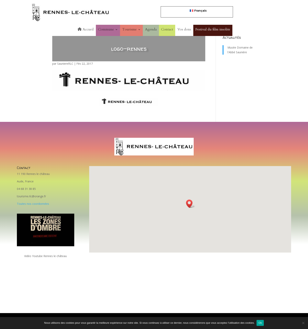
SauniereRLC (65, 63)
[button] (190, 203)
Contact (167, 29)
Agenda (151, 29)
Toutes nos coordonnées (33, 204)
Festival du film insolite (212, 29)
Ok (260, 322)
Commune (106, 29)
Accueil (86, 29)
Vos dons (184, 29)
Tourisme (129, 29)
